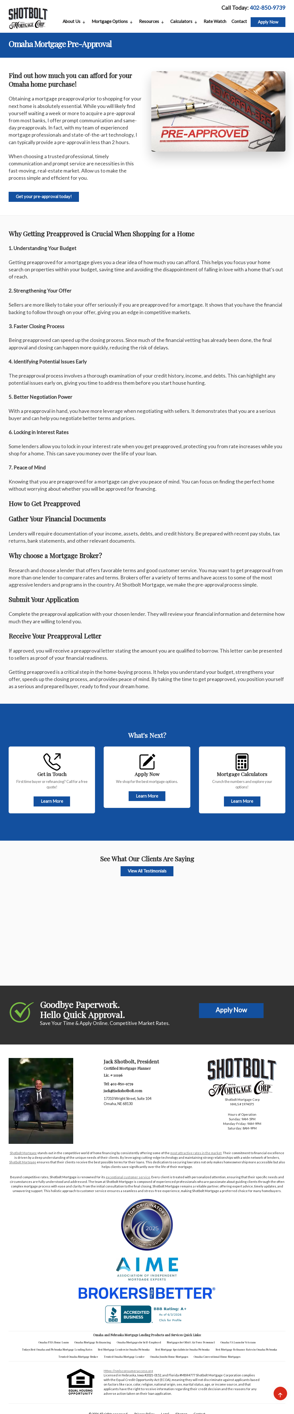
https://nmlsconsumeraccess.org (128, 1371)
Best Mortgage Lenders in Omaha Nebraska (124, 1349)
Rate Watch (215, 21)
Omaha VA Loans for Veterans (238, 1342)
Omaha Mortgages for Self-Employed (139, 1342)
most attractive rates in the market (196, 1153)
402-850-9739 (267, 7)
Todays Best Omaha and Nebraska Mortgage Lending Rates (57, 1349)
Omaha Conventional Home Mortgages (217, 1356)
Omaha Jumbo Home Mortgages (169, 1356)
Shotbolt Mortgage (23, 1153)
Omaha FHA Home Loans (53, 1342)
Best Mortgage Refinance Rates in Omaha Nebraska (246, 1349)
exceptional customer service (128, 1177)
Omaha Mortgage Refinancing (92, 1342)
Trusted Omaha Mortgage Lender (124, 1356)
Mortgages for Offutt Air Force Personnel (191, 1342)
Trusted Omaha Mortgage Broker (78, 1356)
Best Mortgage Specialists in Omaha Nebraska (182, 1349)
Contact (239, 21)
